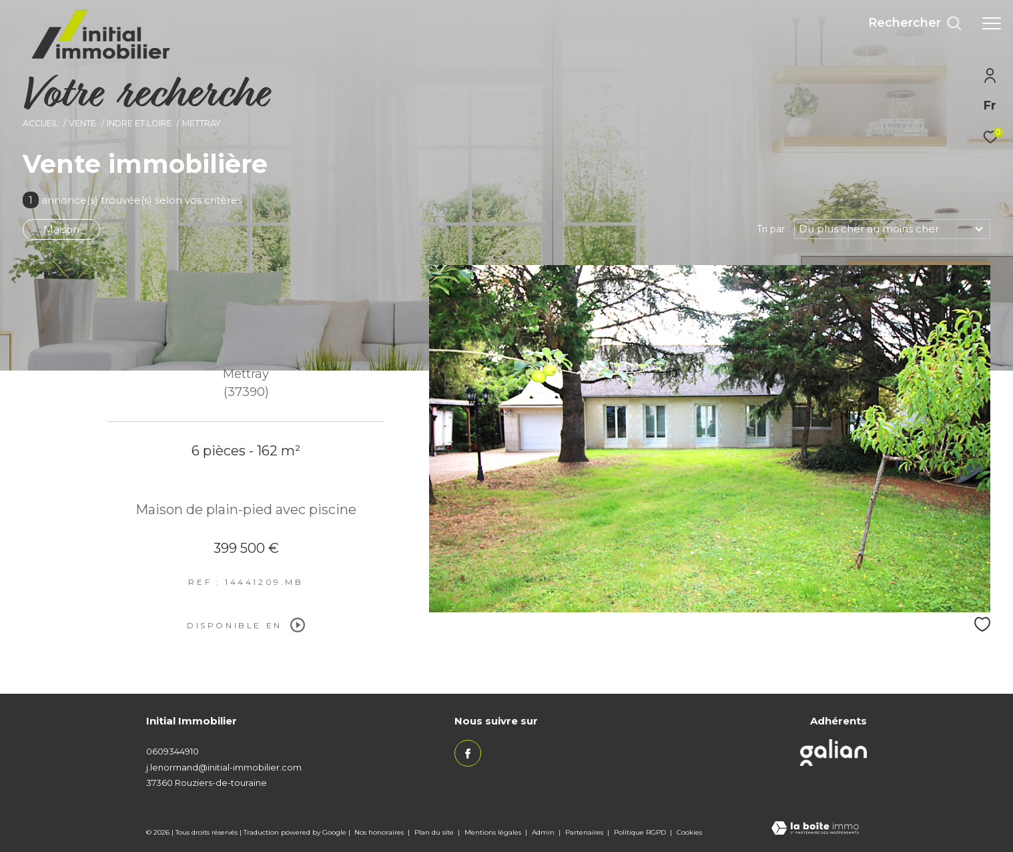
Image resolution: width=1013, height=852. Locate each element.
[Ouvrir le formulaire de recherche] (915, 23)
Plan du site (435, 832)
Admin (544, 832)
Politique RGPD (640, 832)
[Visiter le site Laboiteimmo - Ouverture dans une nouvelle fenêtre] (815, 829)
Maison (61, 229)
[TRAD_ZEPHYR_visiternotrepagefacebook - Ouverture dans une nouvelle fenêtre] (467, 753)
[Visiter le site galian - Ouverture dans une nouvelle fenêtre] (833, 752)
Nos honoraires (380, 832)
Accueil (41, 123)
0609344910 (172, 751)
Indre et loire (139, 123)
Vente (82, 123)
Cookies (689, 833)
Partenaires (585, 832)
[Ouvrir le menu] (991, 23)
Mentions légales (493, 832)
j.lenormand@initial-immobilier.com (224, 767)
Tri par (771, 229)
